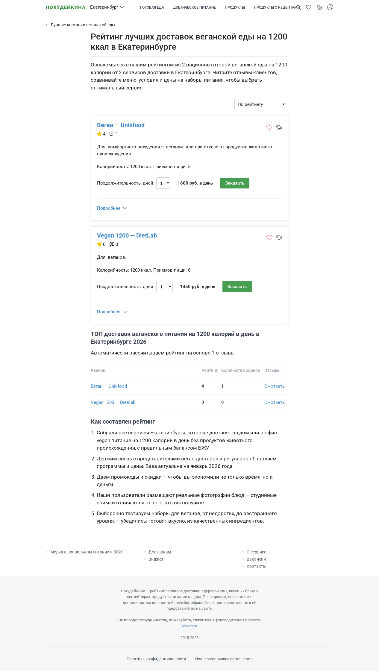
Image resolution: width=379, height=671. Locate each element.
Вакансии (256, 559)
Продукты (235, 7)
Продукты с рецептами (277, 7)
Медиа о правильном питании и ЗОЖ (86, 552)
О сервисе (256, 552)
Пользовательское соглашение (224, 659)
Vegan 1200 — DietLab (127, 235)
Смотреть (274, 386)
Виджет (155, 559)
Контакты (256, 566)
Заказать (234, 183)
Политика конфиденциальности (156, 659)
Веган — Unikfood (121, 125)
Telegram (189, 626)
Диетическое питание (194, 7)
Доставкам (159, 552)
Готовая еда (152, 7)
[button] (309, 7)
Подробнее (108, 208)
